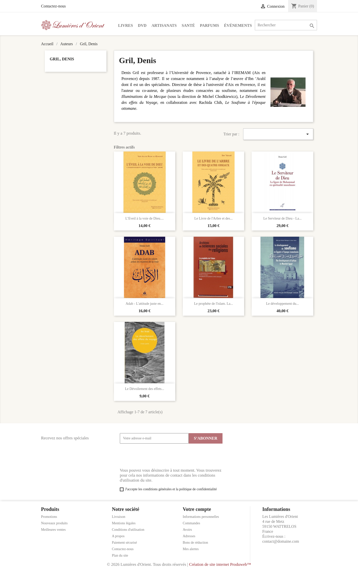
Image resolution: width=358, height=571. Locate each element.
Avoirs (187, 530)
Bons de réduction (195, 542)
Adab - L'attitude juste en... (144, 303)
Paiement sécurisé (124, 542)
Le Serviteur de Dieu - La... (282, 218)
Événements (238, 25)
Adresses (189, 536)
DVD (142, 25)
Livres (125, 25)
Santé (188, 25)
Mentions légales (123, 523)
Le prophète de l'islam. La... (213, 303)
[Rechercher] (286, 25)
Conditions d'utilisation (128, 530)
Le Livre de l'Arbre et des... (213, 218)
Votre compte (197, 509)
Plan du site (120, 555)
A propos (118, 536)
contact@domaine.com (280, 541)
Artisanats (164, 25)
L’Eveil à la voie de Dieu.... (144, 218)
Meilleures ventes (53, 530)
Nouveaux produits (54, 523)
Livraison (118, 517)
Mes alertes (191, 549)
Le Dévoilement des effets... (144, 389)
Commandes (191, 523)
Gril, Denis (62, 59)
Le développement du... (282, 303)
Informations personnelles (201, 517)
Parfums (209, 25)
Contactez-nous (53, 6)
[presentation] (157, 455)
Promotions (49, 517)
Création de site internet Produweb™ (220, 564)
